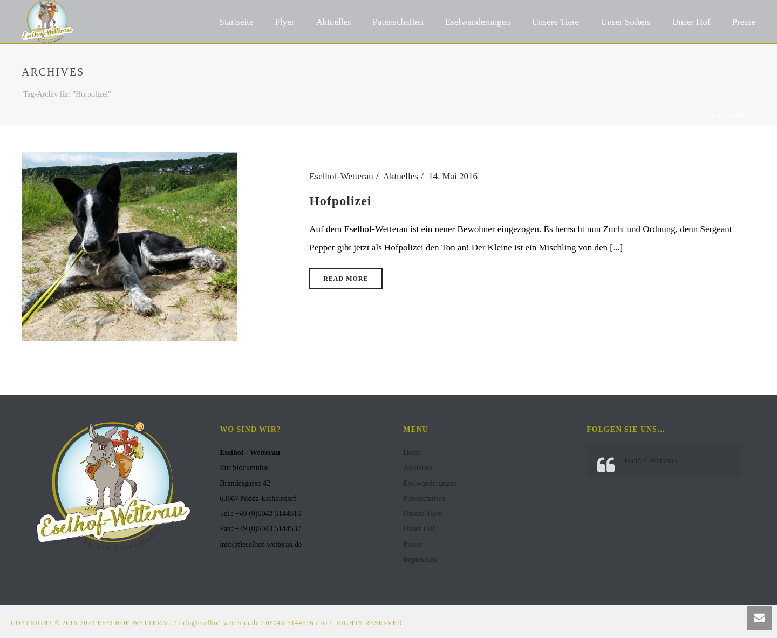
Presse (743, 22)
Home (412, 453)
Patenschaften (398, 22)
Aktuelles (333, 22)
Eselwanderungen (477, 22)
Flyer (285, 22)
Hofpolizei (340, 201)
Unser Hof (691, 22)
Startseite (236, 22)
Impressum (420, 559)
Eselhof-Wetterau (341, 176)
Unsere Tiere (555, 22)
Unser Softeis (625, 22)
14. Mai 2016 (453, 176)
